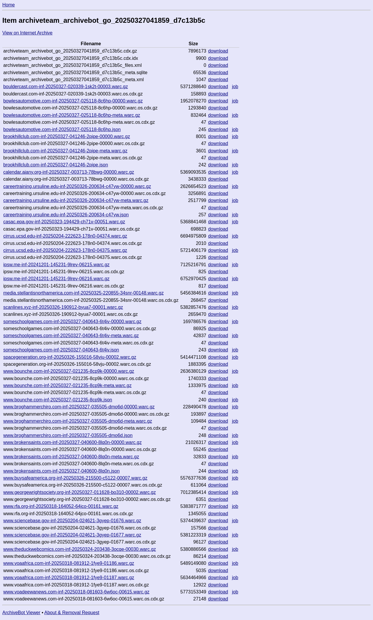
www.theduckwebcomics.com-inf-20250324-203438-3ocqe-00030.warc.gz (79, 549)
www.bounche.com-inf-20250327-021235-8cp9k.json (57, 399)
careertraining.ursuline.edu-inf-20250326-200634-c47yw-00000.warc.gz (77, 186)
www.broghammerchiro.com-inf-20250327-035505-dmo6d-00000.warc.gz (78, 406)
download (218, 50)
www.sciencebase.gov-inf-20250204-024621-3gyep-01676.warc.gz (72, 520)
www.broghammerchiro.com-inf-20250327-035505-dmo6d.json (68, 435)
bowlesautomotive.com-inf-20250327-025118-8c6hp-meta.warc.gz (71, 115)
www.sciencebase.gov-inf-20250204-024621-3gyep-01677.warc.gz (72, 534)
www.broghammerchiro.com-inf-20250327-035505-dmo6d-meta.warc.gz (77, 421)
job (235, 86)
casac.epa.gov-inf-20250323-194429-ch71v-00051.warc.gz (64, 221)
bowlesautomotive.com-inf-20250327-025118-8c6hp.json (62, 129)
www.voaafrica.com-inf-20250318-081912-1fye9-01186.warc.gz (68, 563)
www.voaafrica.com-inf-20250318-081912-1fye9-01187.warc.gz (68, 577)
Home (8, 4)
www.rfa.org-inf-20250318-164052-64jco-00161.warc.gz (60, 506)
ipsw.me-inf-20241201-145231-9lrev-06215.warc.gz (56, 264)
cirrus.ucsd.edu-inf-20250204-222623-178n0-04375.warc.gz (65, 250)
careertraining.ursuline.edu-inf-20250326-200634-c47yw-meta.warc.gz (75, 200)
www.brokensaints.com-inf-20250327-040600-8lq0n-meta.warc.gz (71, 456)
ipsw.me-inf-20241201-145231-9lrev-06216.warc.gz (56, 278)
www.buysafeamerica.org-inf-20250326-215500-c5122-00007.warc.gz (75, 478)
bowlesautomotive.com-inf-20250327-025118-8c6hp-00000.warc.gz (73, 100)
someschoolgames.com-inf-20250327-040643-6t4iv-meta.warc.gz (71, 335)
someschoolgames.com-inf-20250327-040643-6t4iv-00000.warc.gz (72, 321)
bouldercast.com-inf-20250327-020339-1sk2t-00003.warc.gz (65, 86)
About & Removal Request (71, 612)
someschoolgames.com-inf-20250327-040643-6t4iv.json (61, 349)
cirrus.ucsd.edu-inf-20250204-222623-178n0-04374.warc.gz (65, 236)
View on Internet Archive (27, 32)
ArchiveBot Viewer (21, 612)
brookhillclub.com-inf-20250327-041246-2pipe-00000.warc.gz (66, 136)
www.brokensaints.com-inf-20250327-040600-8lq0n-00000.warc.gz (72, 442)
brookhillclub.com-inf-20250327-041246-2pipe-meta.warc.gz (65, 150)
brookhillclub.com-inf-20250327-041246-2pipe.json (55, 164)
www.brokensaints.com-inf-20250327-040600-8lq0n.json (61, 471)
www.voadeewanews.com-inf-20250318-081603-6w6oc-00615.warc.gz (76, 591)
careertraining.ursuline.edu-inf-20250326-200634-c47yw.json (66, 214)
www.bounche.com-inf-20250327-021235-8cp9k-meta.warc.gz (67, 385)
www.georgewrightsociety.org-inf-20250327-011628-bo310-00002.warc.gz (79, 492)
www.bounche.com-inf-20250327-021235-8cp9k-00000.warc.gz (68, 371)
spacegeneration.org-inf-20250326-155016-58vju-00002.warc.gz (69, 357)
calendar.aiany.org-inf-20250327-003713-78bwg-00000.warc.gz (68, 172)
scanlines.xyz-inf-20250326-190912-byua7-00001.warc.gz (63, 307)
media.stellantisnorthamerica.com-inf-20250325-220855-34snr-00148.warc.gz (83, 292)
